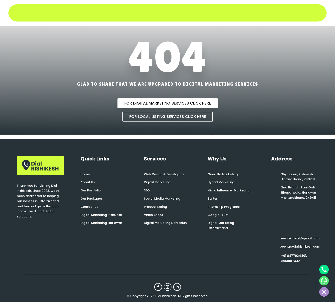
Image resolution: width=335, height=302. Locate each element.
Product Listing (155, 207)
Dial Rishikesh (165, 296)
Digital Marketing (157, 182)
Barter (213, 198)
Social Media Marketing (162, 198)
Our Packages (91, 198)
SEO (147, 190)
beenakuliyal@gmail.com (300, 238)
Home (85, 174)
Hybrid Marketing (221, 182)
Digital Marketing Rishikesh (101, 215)
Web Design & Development (166, 174)
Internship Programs (224, 207)
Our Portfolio (90, 190)
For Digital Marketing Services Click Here (167, 103)
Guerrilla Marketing (223, 174)
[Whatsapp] (324, 280)
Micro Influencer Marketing (229, 190)
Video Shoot (153, 215)
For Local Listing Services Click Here (167, 116)
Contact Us (89, 207)
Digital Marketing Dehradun (165, 223)
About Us (87, 182)
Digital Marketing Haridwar (101, 223)
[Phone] (324, 269)
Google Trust (218, 215)
